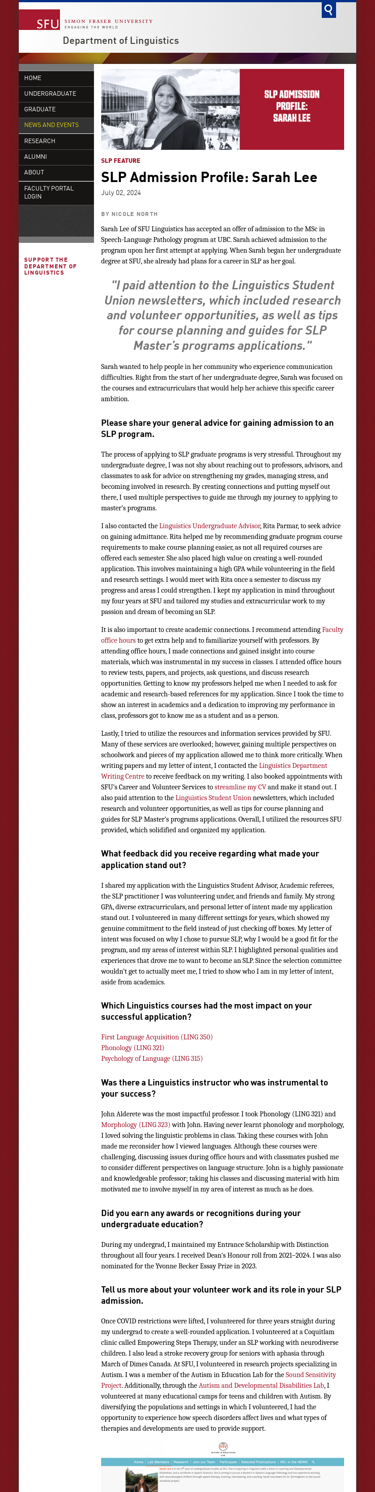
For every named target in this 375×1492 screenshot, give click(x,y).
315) (196, 1059)
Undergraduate (50, 94)
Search (329, 10)
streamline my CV (240, 787)
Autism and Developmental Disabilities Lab (261, 1386)
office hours (118, 640)
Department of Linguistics (121, 41)
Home (32, 78)
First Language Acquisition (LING (149, 1037)
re (142, 776)
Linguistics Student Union (213, 798)
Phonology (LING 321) (133, 1048)
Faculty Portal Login (49, 231)
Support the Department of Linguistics (50, 305)
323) (163, 1125)
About (34, 211)
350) (205, 1037)
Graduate (39, 110)
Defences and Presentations (47, 160)
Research (39, 179)
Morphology (120, 1125)
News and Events (51, 125)
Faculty (333, 630)
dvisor (251, 526)
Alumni (35, 195)
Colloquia (41, 141)
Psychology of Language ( (138, 1059)
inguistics (177, 526)
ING (183, 1059)
